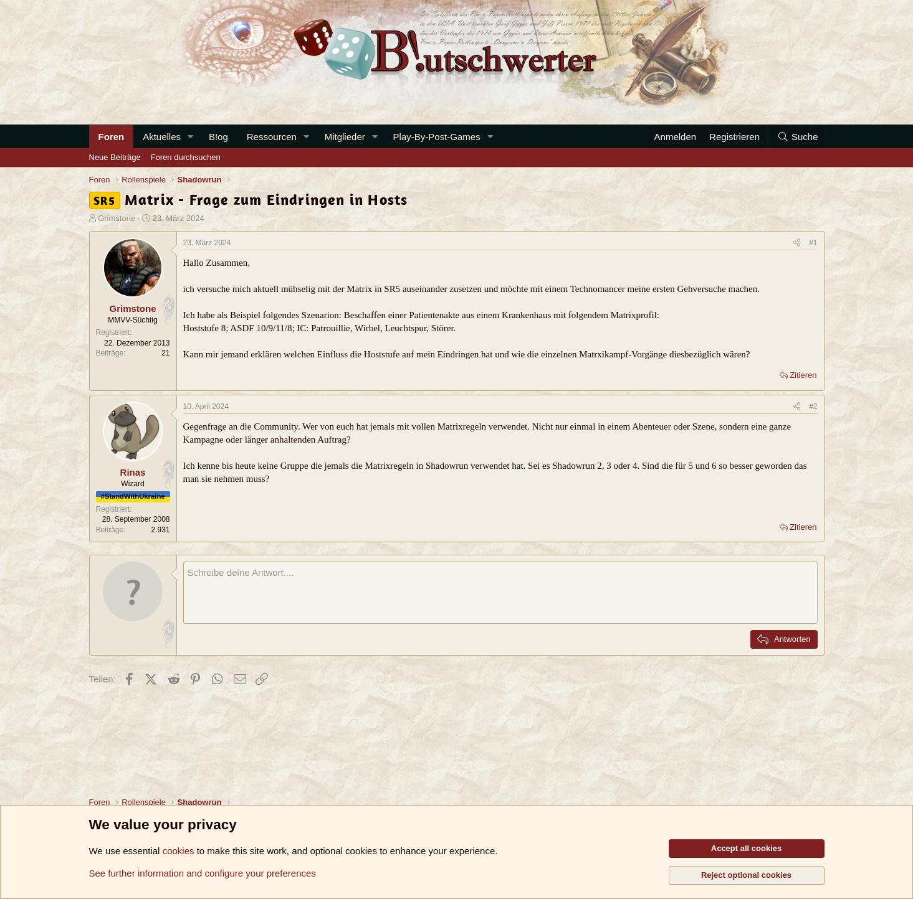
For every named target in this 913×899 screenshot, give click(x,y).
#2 (813, 406)
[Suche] (797, 136)
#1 (813, 242)
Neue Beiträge (115, 157)
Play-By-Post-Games (436, 136)
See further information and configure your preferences (202, 873)
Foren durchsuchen (186, 157)
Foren (111, 136)
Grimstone (116, 218)
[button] (190, 136)
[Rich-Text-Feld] (500, 593)
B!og (218, 136)
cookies (178, 850)
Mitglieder (345, 136)
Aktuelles (162, 136)
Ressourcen (272, 136)
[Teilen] (797, 243)
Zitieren (803, 375)
